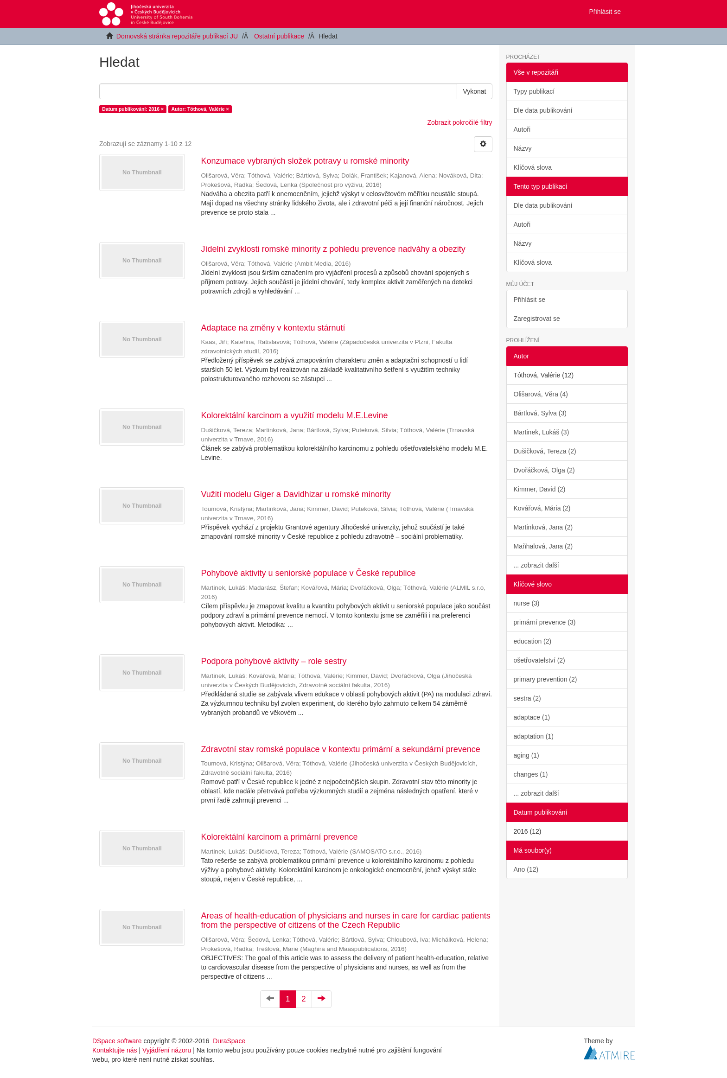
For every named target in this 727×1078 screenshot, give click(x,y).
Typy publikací (534, 91)
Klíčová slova (533, 167)
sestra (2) (527, 698)
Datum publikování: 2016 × (133, 109)
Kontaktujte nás (114, 1050)
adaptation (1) (534, 736)
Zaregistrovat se (537, 318)
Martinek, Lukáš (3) (541, 432)
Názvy (523, 148)
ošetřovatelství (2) (539, 660)
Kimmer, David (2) (540, 489)
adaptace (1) (532, 717)
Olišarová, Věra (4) (541, 394)
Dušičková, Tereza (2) (545, 451)
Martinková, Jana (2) (543, 527)
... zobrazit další (536, 565)
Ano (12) (526, 869)
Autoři (522, 129)
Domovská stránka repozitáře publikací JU (177, 36)
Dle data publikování (543, 110)
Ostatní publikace (279, 36)
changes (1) (531, 774)
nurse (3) (527, 603)
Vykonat (474, 91)
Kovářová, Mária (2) (542, 508)
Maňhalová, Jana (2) (543, 546)
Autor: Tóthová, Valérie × (200, 109)
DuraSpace (229, 1041)
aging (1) (526, 755)
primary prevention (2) (545, 679)
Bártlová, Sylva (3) (540, 413)
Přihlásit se (529, 299)
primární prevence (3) (545, 622)
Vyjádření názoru (166, 1050)
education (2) (533, 641)
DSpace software (117, 1041)
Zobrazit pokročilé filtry (459, 122)
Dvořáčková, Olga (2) (544, 470)
